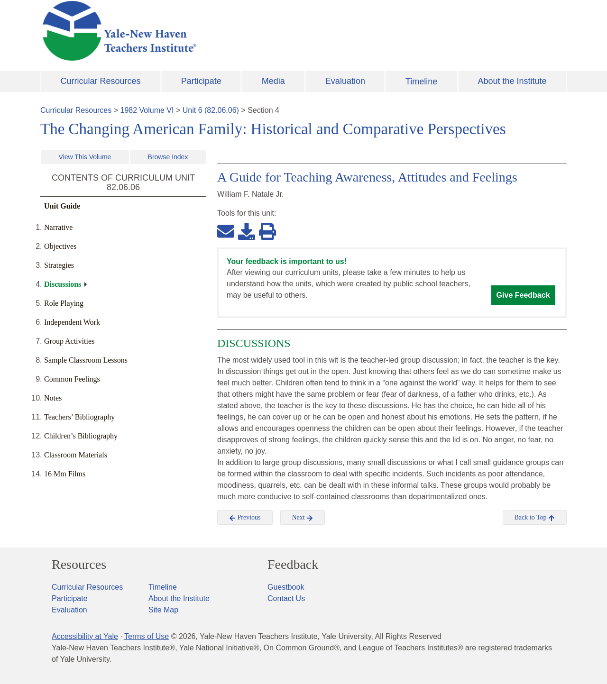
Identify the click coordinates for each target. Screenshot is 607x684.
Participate (201, 81)
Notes (53, 398)
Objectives (60, 246)
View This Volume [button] (85, 157)
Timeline (421, 81)
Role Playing (63, 303)
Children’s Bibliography (81, 436)
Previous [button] (245, 517)
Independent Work (72, 322)
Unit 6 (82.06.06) (211, 110)
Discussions (62, 284)
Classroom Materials (75, 455)
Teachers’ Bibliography (79, 417)
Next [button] (302, 517)
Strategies (59, 265)
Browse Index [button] (168, 157)
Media (273, 81)
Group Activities (69, 341)
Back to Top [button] (535, 517)
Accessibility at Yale (85, 636)
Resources (79, 564)
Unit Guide (62, 206)
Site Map (163, 610)
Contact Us (286, 598)
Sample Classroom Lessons (86, 360)
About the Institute (512, 81)
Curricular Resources (101, 81)
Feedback (292, 564)
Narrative (58, 227)
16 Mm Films (64, 474)
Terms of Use (146, 636)
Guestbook (285, 587)
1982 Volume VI (147, 110)
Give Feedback (523, 295)
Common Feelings (72, 379)
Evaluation (345, 81)
